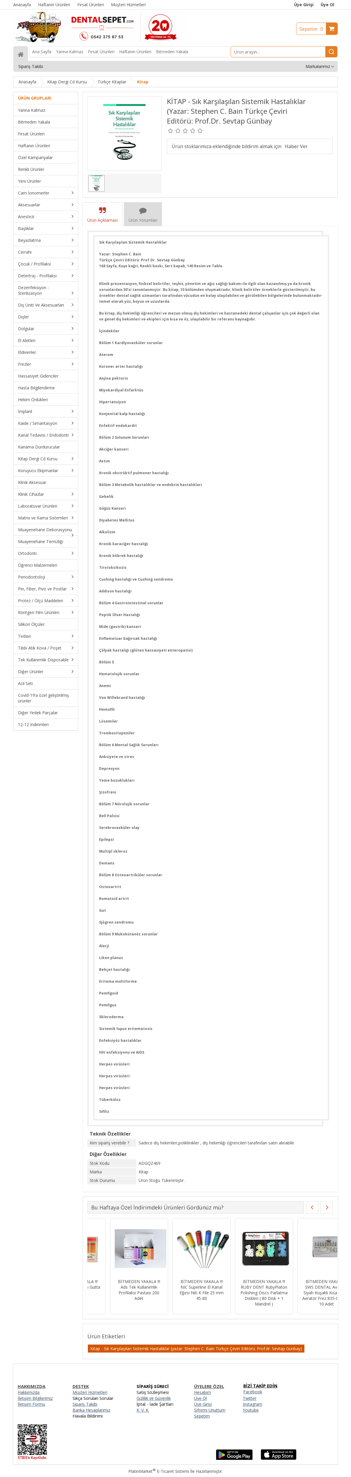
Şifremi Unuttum (209, 1410)
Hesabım (202, 1392)
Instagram (252, 1404)
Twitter (249, 1398)
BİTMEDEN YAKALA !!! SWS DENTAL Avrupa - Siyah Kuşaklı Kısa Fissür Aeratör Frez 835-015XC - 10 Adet (304, 1293)
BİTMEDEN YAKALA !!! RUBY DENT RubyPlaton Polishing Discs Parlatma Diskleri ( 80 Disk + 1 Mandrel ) (241, 1293)
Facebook (252, 1392)
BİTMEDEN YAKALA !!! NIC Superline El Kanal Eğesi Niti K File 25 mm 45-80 (179, 1290)
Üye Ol (327, 4)
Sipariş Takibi (85, 1404)
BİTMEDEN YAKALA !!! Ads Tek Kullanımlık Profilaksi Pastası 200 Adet (116, 1290)
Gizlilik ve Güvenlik (154, 1398)
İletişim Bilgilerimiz (35, 1398)
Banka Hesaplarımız (91, 1410)
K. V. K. (143, 1410)
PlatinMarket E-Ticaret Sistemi (158, 1471)
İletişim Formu (31, 1404)
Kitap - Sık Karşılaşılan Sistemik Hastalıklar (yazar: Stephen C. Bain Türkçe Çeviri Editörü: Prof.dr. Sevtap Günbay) (196, 1348)
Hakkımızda (29, 1392)
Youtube (251, 1410)
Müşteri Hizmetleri (90, 1392)
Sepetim (312, 29)
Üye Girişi (304, 4)
